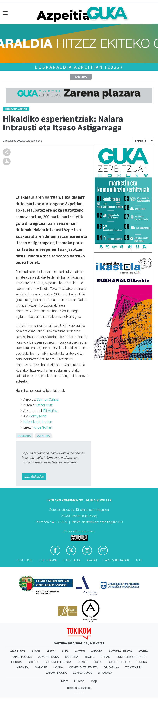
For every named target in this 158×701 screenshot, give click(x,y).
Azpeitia (43, 435)
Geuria (16, 662)
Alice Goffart (43, 427)
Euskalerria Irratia (131, 656)
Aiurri (50, 651)
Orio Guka (111, 667)
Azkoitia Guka (48, 656)
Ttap (94, 681)
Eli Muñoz (50, 411)
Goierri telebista (58, 662)
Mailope (41, 667)
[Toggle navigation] (5, 13)
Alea (65, 651)
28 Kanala (105, 672)
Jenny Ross (38, 416)
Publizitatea (71, 560)
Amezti (80, 651)
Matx (64, 681)
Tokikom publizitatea (79, 687)
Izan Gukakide (34, 476)
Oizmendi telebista (83, 667)
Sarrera (80, 76)
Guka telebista (119, 662)
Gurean (79, 681)
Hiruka (142, 662)
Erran (105, 656)
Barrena (71, 656)
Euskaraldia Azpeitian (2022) (79, 67)
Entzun (141, 140)
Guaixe (82, 662)
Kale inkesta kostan (37, 422)
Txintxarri (133, 667)
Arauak (92, 560)
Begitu (89, 656)
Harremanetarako (116, 560)
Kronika (22, 667)
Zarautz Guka (56, 672)
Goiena (33, 662)
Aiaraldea (18, 651)
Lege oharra (48, 560)
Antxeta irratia (120, 651)
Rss (139, 560)
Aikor (36, 651)
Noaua (58, 667)
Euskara (24, 435)
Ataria (143, 651)
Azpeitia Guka (22, 656)
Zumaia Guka (82, 672)
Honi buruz (24, 560)
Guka (98, 662)
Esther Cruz (44, 405)
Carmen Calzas (48, 399)
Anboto (97, 651)
